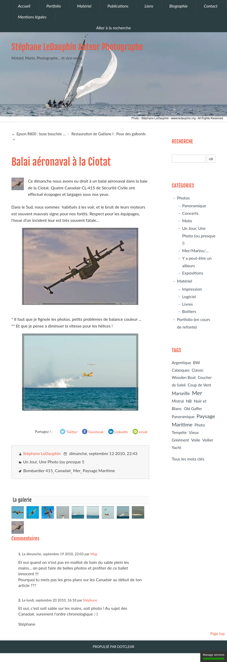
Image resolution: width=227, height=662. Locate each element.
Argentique (181, 362)
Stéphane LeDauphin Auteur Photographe (77, 47)
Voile (195, 439)
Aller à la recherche (113, 27)
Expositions (192, 272)
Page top (217, 633)
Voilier (207, 440)
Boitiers (189, 311)
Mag (93, 554)
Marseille (181, 393)
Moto (187, 220)
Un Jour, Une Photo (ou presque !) (53, 461)
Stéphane (90, 600)
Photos (183, 197)
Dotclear (125, 647)
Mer (77, 470)
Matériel (184, 280)
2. (19, 600)
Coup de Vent (199, 385)
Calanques (181, 370)
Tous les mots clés (188, 458)
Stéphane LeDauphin (42, 453)
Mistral (178, 401)
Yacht (176, 447)
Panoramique (194, 205)
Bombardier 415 (38, 470)
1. (19, 554)
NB (189, 400)
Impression (192, 288)
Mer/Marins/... (195, 250)
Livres (187, 304)
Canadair (63, 470)
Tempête (179, 432)
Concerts (190, 213)
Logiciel (189, 296)
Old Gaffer (193, 408)
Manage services (213, 656)
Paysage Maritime (99, 470)
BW (196, 362)
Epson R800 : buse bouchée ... (41, 134)
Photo (200, 425)
